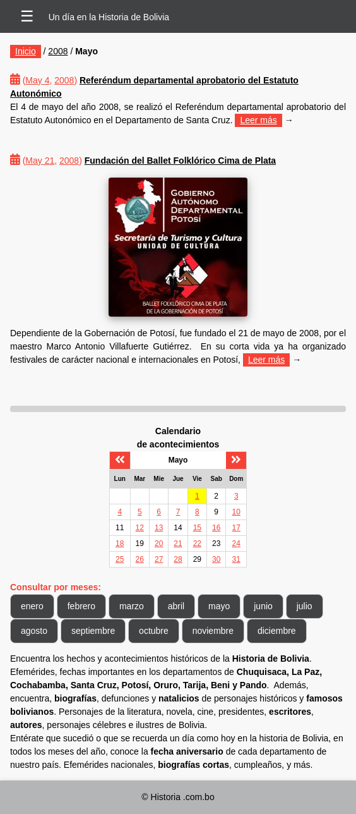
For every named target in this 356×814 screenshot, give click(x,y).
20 (159, 543)
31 (236, 559)
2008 (58, 51)
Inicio (25, 51)
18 (120, 543)
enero (32, 606)
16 (216, 527)
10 (236, 511)
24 (236, 543)
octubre (154, 631)
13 (159, 527)
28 (178, 559)
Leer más (258, 120)
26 (140, 559)
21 (178, 543)
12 (140, 527)
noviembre (213, 631)
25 (120, 559)
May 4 (37, 80)
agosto (34, 631)
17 (236, 527)
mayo (219, 606)
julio (304, 606)
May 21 (39, 160)
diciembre (277, 631)
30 (216, 559)
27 (159, 559)
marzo (131, 606)
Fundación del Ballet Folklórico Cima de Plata (180, 160)
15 (197, 527)
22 (197, 543)
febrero (81, 606)
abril (176, 606)
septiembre (93, 631)
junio (263, 606)
